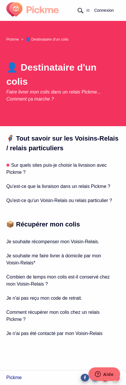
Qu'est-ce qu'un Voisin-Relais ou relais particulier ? (59, 200)
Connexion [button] (104, 10)
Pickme (12, 39)
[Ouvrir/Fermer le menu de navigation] (88, 10)
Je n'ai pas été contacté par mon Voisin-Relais (54, 333)
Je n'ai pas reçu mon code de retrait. (44, 298)
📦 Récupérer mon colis (43, 224)
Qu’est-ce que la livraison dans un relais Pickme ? (58, 186)
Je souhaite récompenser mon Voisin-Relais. (52, 241)
